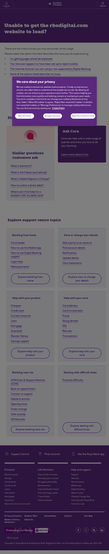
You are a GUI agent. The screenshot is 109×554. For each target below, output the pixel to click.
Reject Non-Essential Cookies (83, 116)
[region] (54, 101)
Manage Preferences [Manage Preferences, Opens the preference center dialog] (52, 116)
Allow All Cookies (24, 116)
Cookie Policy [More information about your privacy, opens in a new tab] (58, 108)
